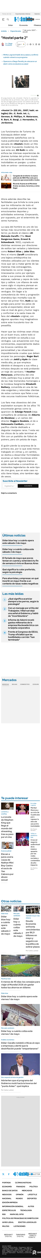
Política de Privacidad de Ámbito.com (20, 1218)
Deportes (32, 1198)
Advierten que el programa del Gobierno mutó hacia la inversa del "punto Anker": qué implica (19, 1083)
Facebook (8, 1174)
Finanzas (20, 1186)
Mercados (27, 1190)
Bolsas (14, 684)
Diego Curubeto (8, 44)
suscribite (30, 19)
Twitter (3, 1174)
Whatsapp (32, 1174)
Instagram (14, 1174)
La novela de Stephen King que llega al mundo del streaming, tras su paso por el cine (7, 827)
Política (34, 1186)
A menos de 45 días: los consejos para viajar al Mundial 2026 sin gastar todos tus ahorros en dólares (20, 984)
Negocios (6, 1194)
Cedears (36, 684)
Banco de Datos (9, 1190)
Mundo (19, 1198)
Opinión (19, 1194)
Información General (13, 1206)
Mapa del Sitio (17, 1214)
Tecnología (26, 1210)
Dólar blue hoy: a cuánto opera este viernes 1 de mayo (19, 998)
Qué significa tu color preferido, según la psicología (18, 571)
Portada (6, 1182)
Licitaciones (19, 1226)
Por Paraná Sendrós (34, 829)
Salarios (37, 14)
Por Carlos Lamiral (32, 951)
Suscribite (28, 486)
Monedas (5, 684)
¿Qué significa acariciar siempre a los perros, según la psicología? (23, 601)
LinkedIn (20, 1174)
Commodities (25, 684)
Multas (5, 1226)
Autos (31, 1206)
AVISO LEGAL (8, 1222)
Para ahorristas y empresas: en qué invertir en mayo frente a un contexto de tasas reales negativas (20, 581)
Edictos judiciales (27, 1222)
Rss (4, 1214)
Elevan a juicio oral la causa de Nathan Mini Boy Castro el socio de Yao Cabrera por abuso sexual (7, 867)
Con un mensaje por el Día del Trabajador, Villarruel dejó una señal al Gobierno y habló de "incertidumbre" (23, 612)
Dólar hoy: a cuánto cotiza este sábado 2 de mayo (18, 550)
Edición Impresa (10, 1202)
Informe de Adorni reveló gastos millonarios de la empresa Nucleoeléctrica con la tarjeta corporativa (23, 623)
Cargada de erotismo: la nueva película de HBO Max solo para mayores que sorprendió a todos (26, 178)
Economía (23, 25)
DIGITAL (8, 1235)
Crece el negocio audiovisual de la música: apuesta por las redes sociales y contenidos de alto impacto (35, 852)
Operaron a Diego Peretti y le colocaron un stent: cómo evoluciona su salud (20, 62)
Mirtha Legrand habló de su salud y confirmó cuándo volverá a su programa (20, 56)
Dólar (10, 25)
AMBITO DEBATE (32, 1235)
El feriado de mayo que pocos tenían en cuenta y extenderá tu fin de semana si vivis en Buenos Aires (20, 561)
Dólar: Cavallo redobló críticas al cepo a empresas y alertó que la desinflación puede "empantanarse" (20, 1045)
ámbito (4, 31)
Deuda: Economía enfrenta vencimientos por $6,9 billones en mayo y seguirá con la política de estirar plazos (33, 934)
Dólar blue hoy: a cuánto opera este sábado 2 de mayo (18, 542)
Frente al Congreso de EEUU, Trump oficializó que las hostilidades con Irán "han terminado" (23, 635)
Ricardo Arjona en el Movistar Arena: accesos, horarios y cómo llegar (26, 186)
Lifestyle (32, 1194)
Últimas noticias (23, 1182)
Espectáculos (15, 31)
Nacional (6, 1198)
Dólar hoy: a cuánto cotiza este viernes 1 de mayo (17, 1032)
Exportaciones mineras (23, 14)
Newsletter (34, 1174)
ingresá (37, 19)
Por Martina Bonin (34, 868)
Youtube (26, 1174)
